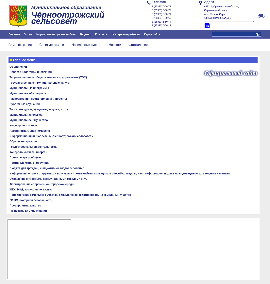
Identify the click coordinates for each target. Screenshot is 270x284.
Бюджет (85, 34)
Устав (28, 34)
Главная (14, 34)
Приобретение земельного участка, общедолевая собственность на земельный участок (70, 194)
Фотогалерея (138, 44)
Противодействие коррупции (29, 162)
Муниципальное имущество (28, 120)
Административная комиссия (29, 130)
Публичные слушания (24, 104)
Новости (115, 44)
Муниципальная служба (25, 114)
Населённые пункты (86, 44)
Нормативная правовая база (56, 34)
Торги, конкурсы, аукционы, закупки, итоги (38, 109)
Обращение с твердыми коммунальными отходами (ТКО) (48, 178)
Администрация (20, 44)
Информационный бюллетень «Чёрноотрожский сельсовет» (51, 136)
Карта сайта (152, 34)
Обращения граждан (23, 141)
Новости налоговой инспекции (30, 72)
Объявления (18, 66)
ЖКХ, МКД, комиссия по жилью (30, 189)
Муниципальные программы (29, 88)
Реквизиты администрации (28, 210)
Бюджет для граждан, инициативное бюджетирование (46, 168)
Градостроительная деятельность (33, 146)
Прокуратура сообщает (25, 157)
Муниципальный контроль (27, 93)
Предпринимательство (25, 205)
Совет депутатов (52, 44)
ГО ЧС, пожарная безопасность (31, 200)
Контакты (101, 34)
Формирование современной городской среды (41, 184)
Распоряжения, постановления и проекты (38, 98)
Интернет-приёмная (126, 34)
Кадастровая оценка (23, 125)
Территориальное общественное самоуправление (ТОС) (48, 77)
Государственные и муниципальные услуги (39, 82)
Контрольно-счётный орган (28, 152)
